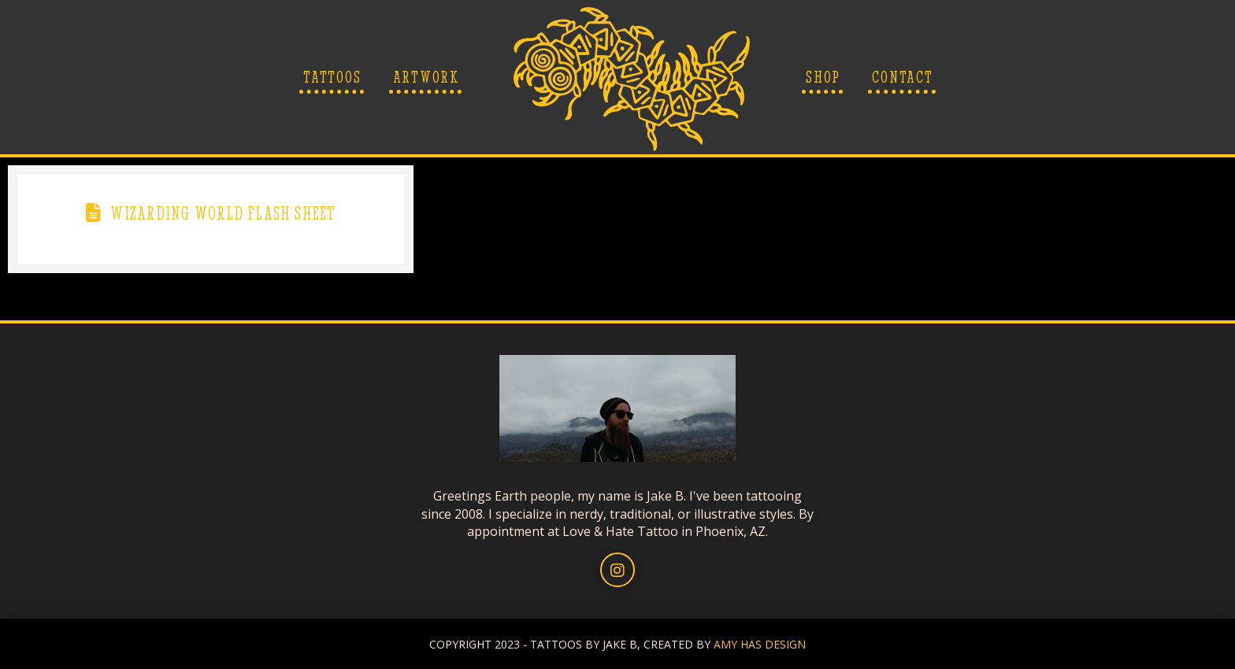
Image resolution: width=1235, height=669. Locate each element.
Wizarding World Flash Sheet (223, 213)
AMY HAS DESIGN (760, 644)
